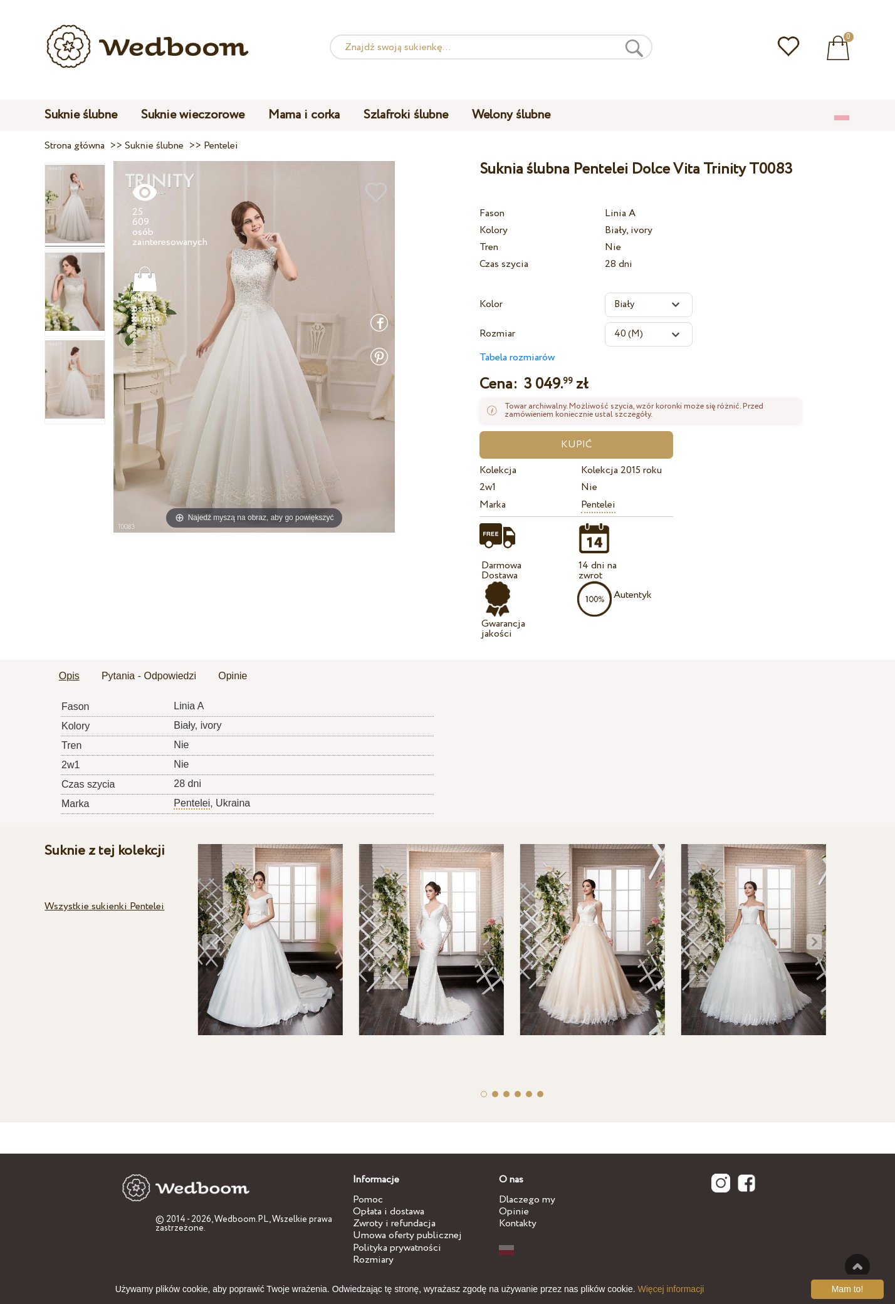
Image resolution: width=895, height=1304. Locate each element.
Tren (488, 247)
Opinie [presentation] (232, 675)
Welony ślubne (511, 115)
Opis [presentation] (69, 675)
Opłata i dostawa (388, 1211)
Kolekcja (497, 470)
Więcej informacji (671, 1289)
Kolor (491, 304)
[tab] (69, 677)
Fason (492, 213)
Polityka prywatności (397, 1248)
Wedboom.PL (241, 1219)
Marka (492, 505)
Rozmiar (497, 334)
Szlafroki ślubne (406, 115)
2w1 (487, 487)
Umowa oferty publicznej (407, 1235)
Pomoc (368, 1199)
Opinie (514, 1211)
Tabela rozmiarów (517, 357)
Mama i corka (304, 115)
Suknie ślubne (80, 115)
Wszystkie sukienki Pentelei (104, 906)
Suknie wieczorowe (192, 115)
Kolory (493, 230)
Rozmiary (373, 1260)
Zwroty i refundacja (394, 1223)
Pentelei (598, 505)
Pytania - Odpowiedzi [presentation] (149, 675)
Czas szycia (503, 264)
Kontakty (517, 1223)
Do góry (857, 1266)
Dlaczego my (527, 1199)
